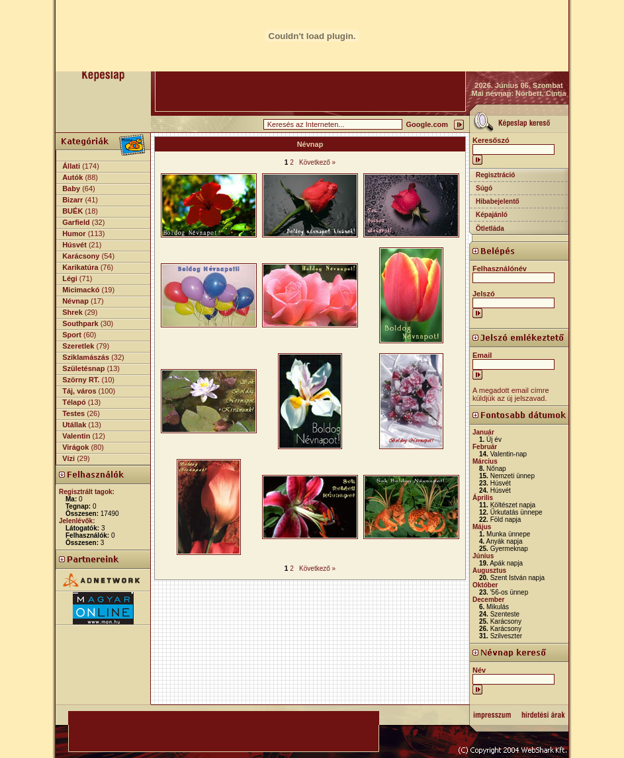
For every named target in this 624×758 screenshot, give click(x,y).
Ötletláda (490, 228)
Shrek (72, 312)
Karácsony (80, 256)
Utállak (74, 425)
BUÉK (72, 211)
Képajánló (492, 214)
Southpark (80, 323)
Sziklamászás (85, 357)
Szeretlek (78, 346)
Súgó (484, 188)
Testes (73, 413)
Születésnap (83, 368)
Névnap (75, 301)
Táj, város (79, 391)
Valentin (76, 436)
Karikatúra (80, 267)
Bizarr (72, 200)
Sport (71, 335)
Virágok (75, 447)
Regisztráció (495, 175)
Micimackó (80, 290)
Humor (73, 233)
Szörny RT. (80, 380)
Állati (71, 166)
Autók (72, 177)
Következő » (317, 162)
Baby (71, 188)
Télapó (73, 402)
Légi (69, 278)
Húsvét (74, 245)
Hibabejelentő (497, 201)
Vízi (68, 458)
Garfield (76, 222)
